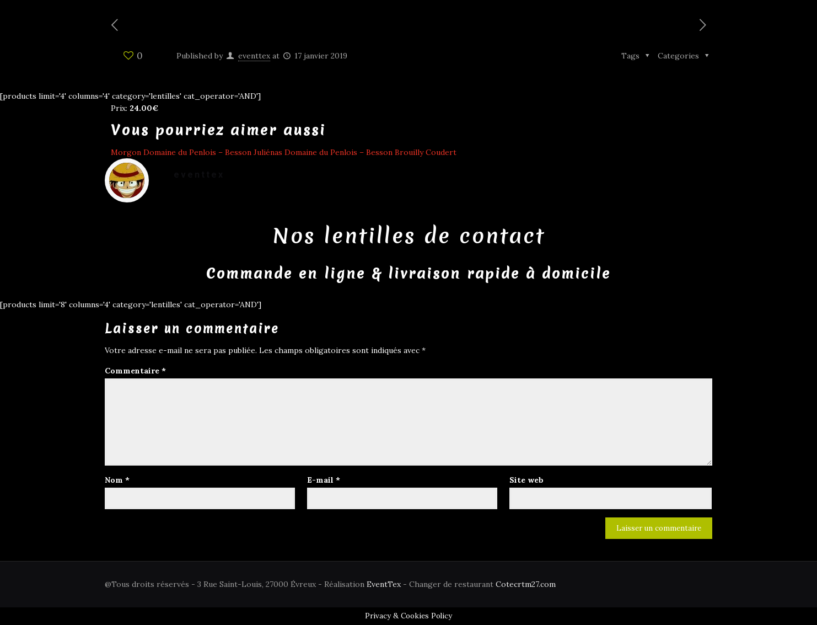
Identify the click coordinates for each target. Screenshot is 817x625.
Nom (117, 480)
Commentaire (135, 371)
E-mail (323, 480)
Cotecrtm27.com (526, 584)
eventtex (254, 56)
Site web (526, 480)
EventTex (384, 584)
